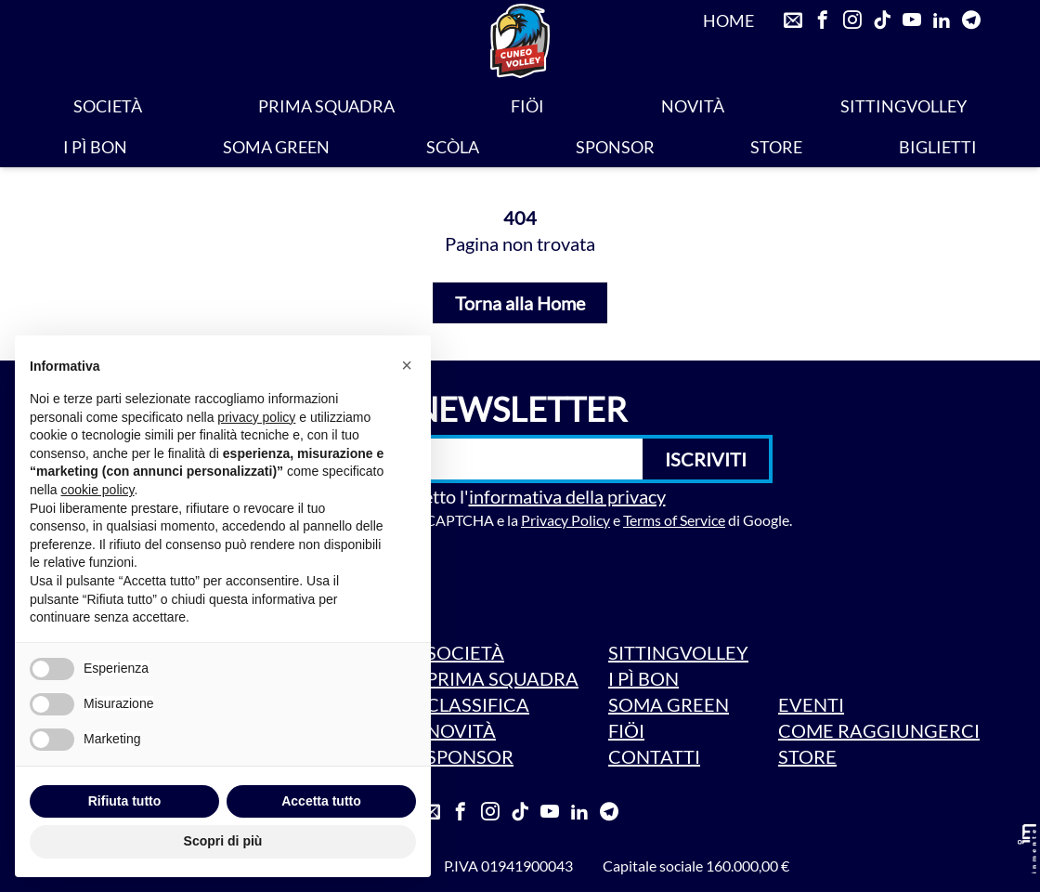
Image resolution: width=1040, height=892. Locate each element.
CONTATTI (654, 756)
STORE (776, 147)
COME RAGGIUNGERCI (879, 730)
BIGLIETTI (938, 147)
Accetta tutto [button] (321, 801)
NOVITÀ (692, 106)
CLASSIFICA (477, 704)
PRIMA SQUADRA (326, 106)
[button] (407, 365)
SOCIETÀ (107, 106)
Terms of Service (674, 520)
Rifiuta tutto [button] (125, 801)
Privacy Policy (565, 520)
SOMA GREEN (276, 147)
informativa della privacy (567, 496)
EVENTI (811, 704)
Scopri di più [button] (223, 840)
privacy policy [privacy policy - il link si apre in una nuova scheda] (256, 417)
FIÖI (527, 106)
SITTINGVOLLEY (903, 106)
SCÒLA (452, 147)
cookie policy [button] (97, 489)
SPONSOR (615, 147)
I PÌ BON (95, 147)
